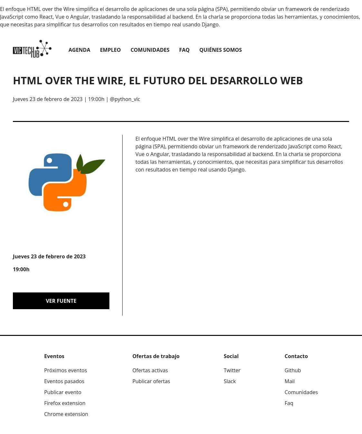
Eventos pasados (64, 381)
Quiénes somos (220, 49)
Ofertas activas (150, 370)
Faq (184, 49)
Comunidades (150, 49)
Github (293, 370)
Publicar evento (62, 392)
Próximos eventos (65, 370)
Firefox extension (64, 403)
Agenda (79, 49)
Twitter (232, 370)
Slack (230, 381)
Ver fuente (61, 300)
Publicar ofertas (151, 381)
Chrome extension (66, 414)
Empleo (110, 49)
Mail (290, 381)
